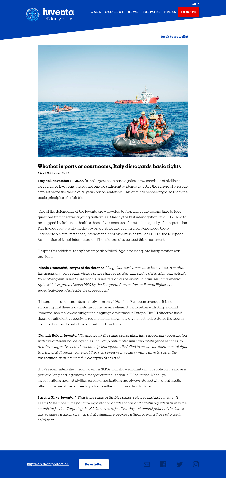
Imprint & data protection (48, 464)
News (133, 12)
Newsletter (94, 464)
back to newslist (174, 37)
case (96, 12)
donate (188, 12)
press (170, 12)
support (152, 12)
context (114, 12)
